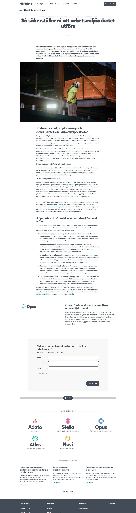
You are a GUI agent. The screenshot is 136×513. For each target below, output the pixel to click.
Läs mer (23, 485)
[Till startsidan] (26, 3)
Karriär (74, 4)
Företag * (40, 363)
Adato (23, 508)
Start (20, 10)
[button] (92, 383)
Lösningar (39, 4)
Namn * (39, 357)
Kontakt (66, 4)
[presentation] (86, 376)
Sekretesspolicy (84, 508)
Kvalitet (49, 508)
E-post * (39, 368)
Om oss (53, 4)
